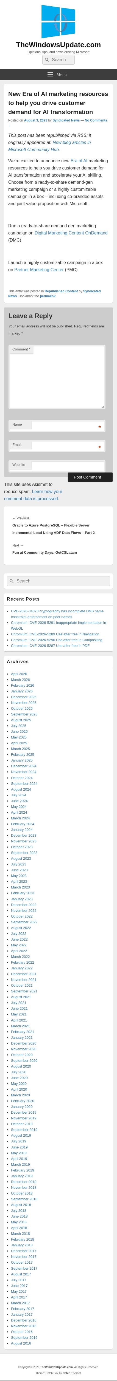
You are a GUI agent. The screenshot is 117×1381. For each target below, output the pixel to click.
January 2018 (22, 1245)
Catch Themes (72, 1373)
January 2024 (22, 830)
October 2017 (22, 1262)
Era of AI (79, 161)
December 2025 (24, 697)
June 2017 (19, 1286)
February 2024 (22, 824)
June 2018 (19, 1216)
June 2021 (19, 1008)
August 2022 (21, 928)
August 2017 (21, 1274)
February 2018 (22, 1239)
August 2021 (21, 997)
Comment (21, 349)
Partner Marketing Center (39, 269)
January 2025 (22, 760)
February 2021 (22, 1032)
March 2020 (20, 1095)
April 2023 (19, 881)
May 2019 (19, 1153)
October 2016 (22, 1332)
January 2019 (22, 1176)
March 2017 (20, 1303)
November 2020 (24, 1049)
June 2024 (19, 801)
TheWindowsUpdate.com (58, 45)
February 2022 (22, 962)
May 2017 (19, 1291)
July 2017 (18, 1280)
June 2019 (19, 1147)
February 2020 (22, 1101)
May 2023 (19, 876)
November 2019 (24, 1118)
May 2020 (19, 1084)
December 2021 (24, 974)
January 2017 (22, 1314)
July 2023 (18, 864)
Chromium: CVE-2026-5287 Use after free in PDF (50, 646)
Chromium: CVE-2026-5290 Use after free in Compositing (56, 640)
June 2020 (19, 1078)
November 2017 (24, 1257)
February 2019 (22, 1170)
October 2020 (22, 1055)
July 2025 (18, 726)
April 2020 (19, 1089)
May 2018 (19, 1222)
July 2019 (18, 1141)
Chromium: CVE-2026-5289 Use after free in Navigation (55, 634)
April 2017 (19, 1297)
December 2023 (24, 835)
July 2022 (18, 934)
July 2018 (18, 1211)
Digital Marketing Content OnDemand (71, 233)
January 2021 (22, 1037)
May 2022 (19, 945)
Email (16, 445)
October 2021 (22, 985)
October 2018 (22, 1193)
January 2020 (22, 1107)
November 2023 (24, 841)
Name (17, 424)
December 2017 (24, 1251)
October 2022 (22, 916)
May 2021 (19, 1014)
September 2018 (24, 1199)
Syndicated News (66, 120)
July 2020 (18, 1072)
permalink (47, 296)
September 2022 (24, 922)
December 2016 (24, 1320)
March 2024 (20, 818)
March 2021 (20, 1026)
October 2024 (22, 778)
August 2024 (21, 789)
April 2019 (19, 1159)
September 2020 (24, 1061)
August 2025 (21, 720)
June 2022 (19, 939)
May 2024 (19, 807)
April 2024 (19, 812)
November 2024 (24, 772)
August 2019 (21, 1135)
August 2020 (21, 1066)
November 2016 (24, 1326)
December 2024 (24, 766)
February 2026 (22, 685)
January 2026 (22, 691)
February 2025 (22, 754)
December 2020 (24, 1043)
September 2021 (24, 991)
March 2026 (20, 680)
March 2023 (20, 887)
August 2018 (21, 1205)
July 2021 (18, 1003)
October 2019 (22, 1124)
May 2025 (19, 737)
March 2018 (20, 1234)
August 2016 (21, 1343)
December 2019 (24, 1112)
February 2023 (22, 893)
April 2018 (19, 1228)
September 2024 (24, 784)
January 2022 (22, 968)
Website (18, 465)
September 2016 (24, 1337)
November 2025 (24, 703)
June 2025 (19, 731)
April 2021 (19, 1020)
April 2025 (19, 743)
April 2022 (19, 951)
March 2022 (20, 957)
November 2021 (24, 980)
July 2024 (18, 795)
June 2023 (19, 870)
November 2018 (24, 1187)
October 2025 (22, 708)
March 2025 (20, 749)
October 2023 (22, 847)
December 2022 (24, 905)
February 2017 (22, 1309)
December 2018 (24, 1182)
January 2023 (22, 899)
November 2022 (24, 911)
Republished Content (61, 291)
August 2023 (21, 858)
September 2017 (24, 1268)
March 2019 (20, 1164)
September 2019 (24, 1130)
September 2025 (24, 714)
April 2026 (19, 674)
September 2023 (24, 853)
